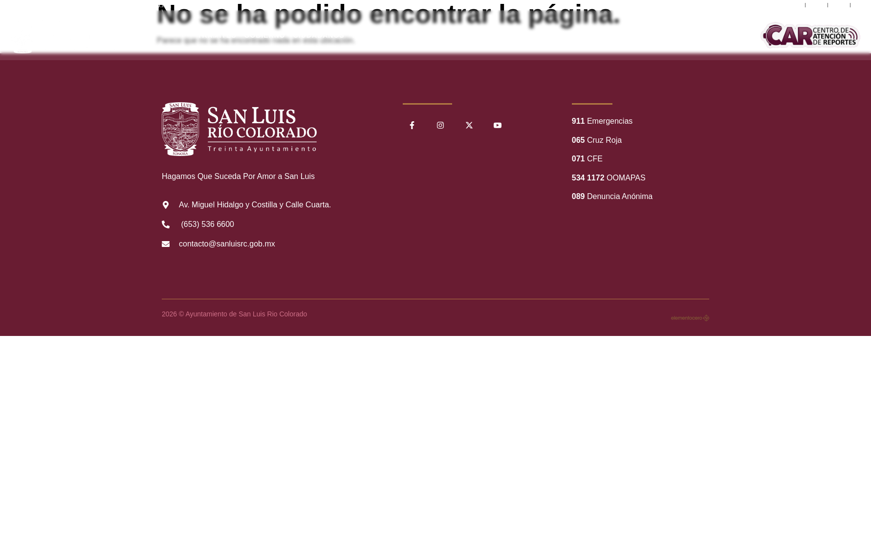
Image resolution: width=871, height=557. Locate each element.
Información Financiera (565, 35)
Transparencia (472, 35)
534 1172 (588, 178)
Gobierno (264, 35)
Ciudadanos (319, 35)
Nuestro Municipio (392, 35)
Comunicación (655, 35)
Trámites (217, 35)
